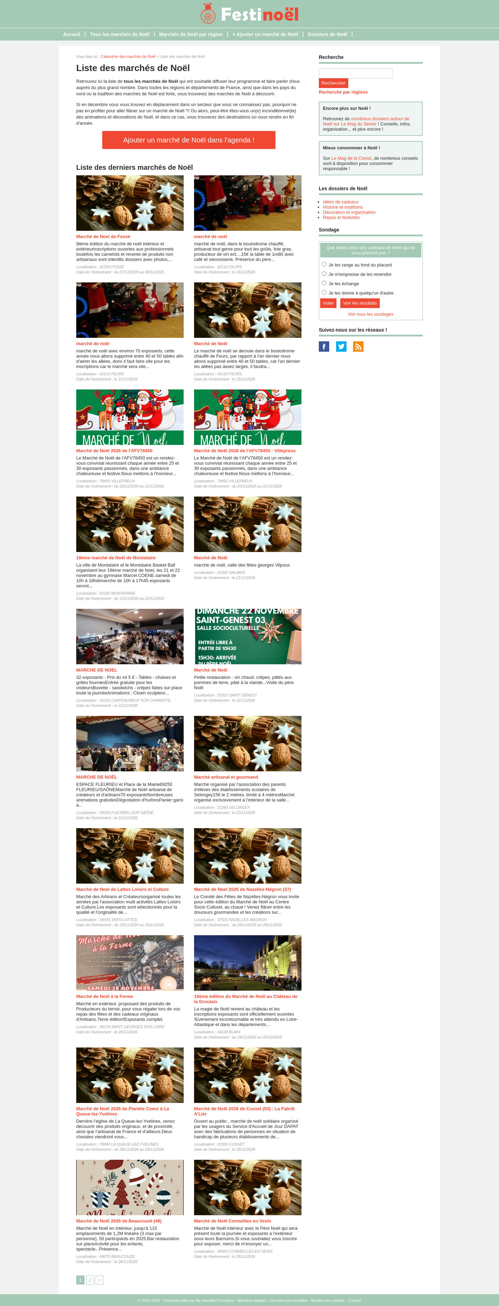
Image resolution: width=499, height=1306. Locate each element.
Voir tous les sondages (371, 314)
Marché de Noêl (210, 343)
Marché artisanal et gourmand (226, 777)
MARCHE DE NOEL (96, 670)
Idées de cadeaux (341, 201)
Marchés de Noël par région (191, 34)
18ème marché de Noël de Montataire (116, 557)
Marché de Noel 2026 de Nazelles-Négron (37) (242, 889)
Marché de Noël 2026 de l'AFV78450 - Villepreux (245, 450)
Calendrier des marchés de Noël (128, 56)
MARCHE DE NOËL (96, 777)
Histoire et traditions (343, 207)
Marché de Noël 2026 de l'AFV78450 (114, 450)
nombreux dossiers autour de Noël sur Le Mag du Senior (366, 121)
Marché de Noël (210, 557)
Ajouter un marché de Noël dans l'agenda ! (189, 140)
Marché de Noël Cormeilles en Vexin (232, 1221)
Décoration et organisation (349, 212)
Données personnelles (288, 1300)
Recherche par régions (343, 92)
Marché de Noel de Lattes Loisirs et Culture (122, 889)
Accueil (71, 34)
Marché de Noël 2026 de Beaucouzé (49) (118, 1221)
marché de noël (210, 236)
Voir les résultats (360, 303)
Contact (354, 1300)
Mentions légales (252, 1300)
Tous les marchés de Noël (120, 34)
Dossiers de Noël (328, 34)
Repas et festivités (341, 217)
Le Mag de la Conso (351, 158)
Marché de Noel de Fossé (103, 236)
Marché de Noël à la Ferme (104, 996)
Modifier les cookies (327, 1300)
